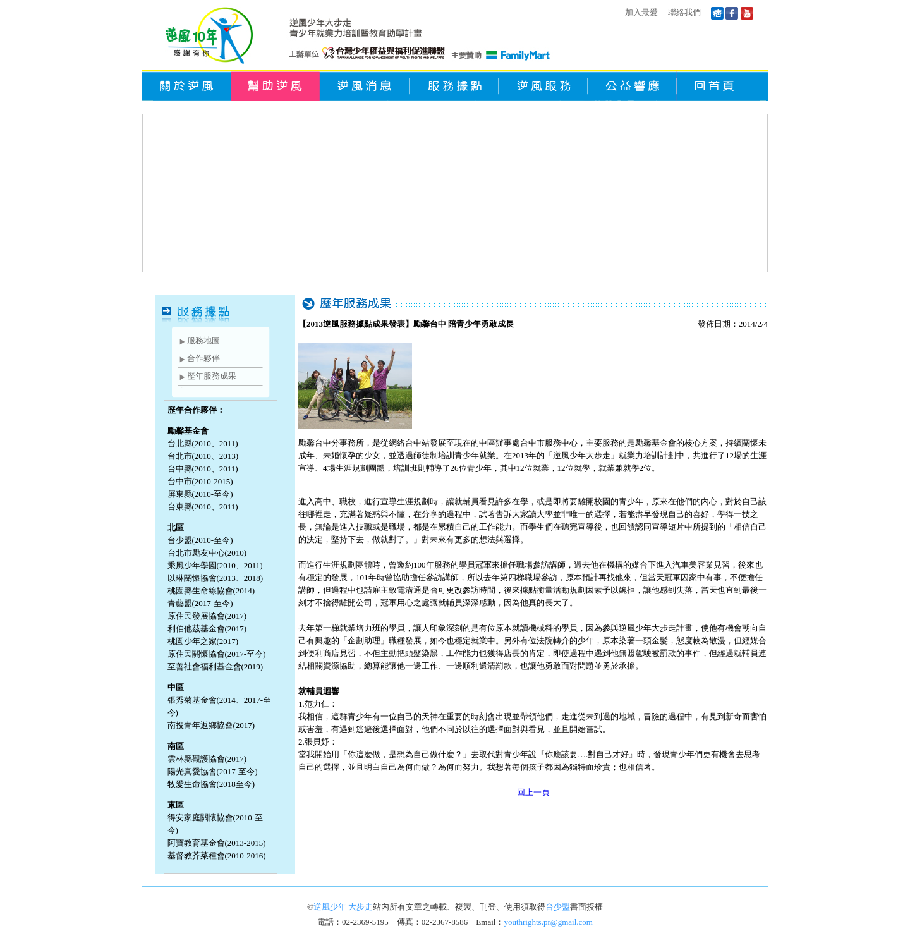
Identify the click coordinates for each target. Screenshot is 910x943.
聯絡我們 (684, 12)
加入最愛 (641, 12)
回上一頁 (533, 792)
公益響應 (632, 85)
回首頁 (721, 85)
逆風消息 (365, 85)
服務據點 (454, 85)
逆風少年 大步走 (343, 906)
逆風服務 (543, 85)
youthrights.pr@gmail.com (548, 922)
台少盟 (557, 906)
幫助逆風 (275, 85)
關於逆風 (186, 85)
